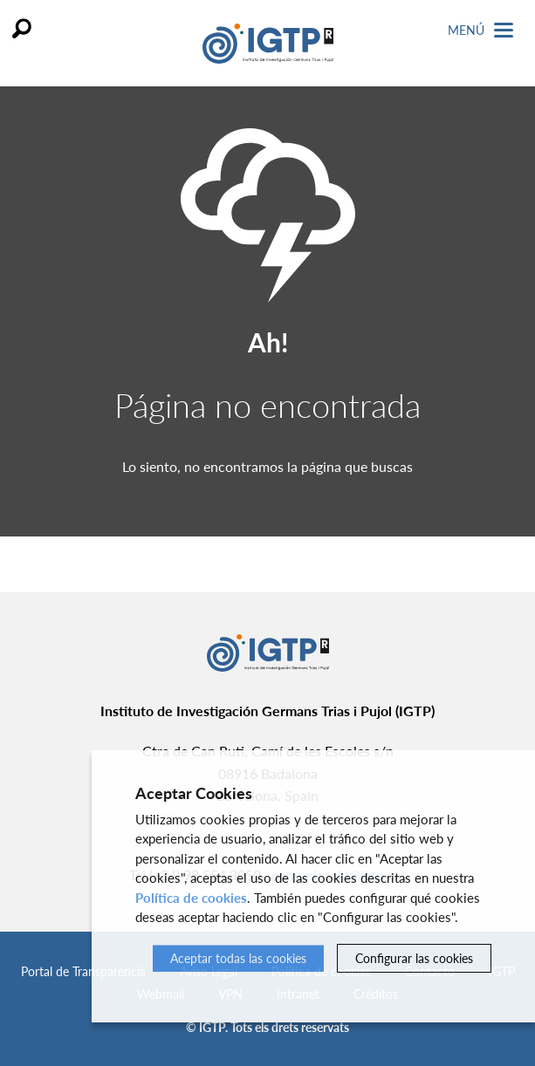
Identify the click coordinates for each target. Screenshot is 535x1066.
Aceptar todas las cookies (238, 958)
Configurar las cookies (414, 958)
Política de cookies (191, 897)
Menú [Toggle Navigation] (480, 30)
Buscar (21, 28)
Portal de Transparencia (83, 971)
